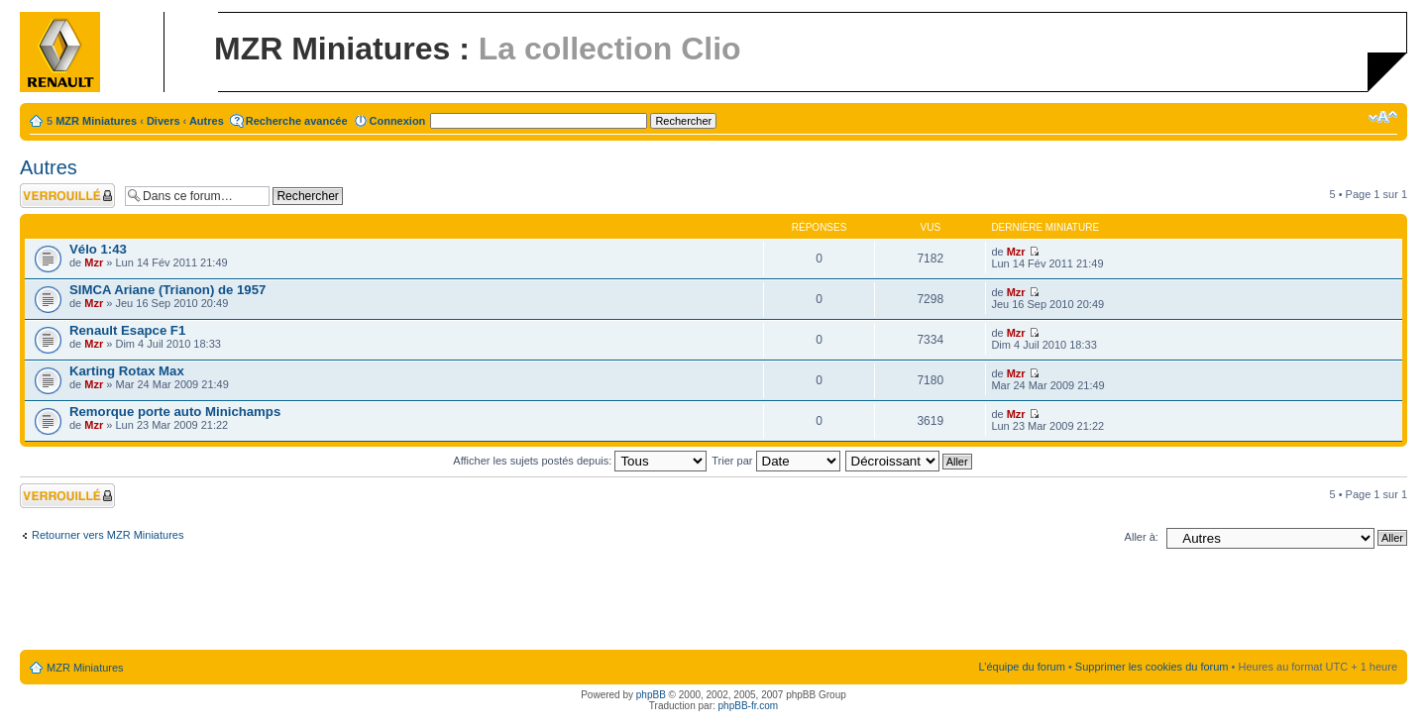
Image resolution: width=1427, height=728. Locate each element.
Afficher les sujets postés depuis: (580, 461)
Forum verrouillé (67, 195)
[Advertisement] (713, 603)
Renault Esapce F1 (127, 330)
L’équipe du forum (1021, 667)
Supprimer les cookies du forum (1152, 667)
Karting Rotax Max (126, 371)
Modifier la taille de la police (1383, 117)
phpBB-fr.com (748, 705)
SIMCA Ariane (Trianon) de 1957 (167, 289)
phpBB (651, 694)
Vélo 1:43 (98, 249)
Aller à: (1141, 537)
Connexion (398, 121)
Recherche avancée (297, 121)
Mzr (93, 262)
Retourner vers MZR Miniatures (107, 535)
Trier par (775, 461)
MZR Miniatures (96, 121)
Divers (163, 121)
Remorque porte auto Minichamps (174, 411)
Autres (206, 121)
